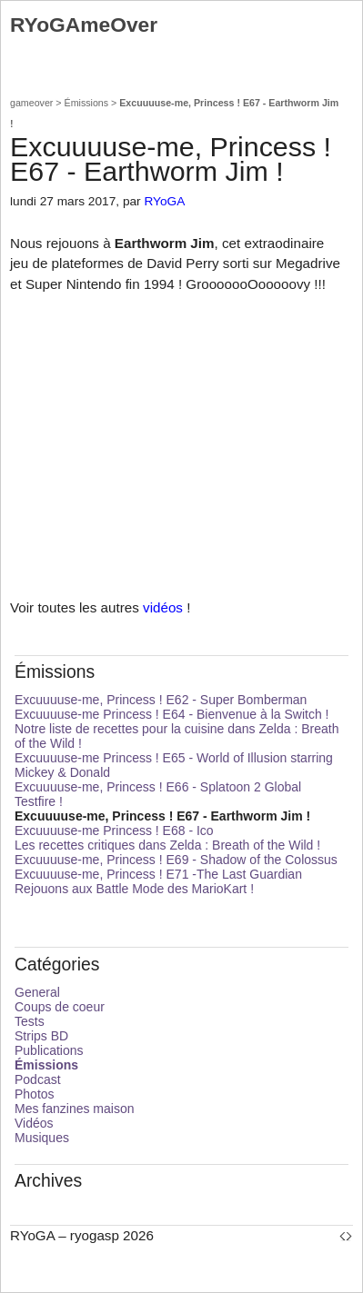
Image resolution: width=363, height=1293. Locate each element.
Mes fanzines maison (75, 1108)
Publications (49, 1050)
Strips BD (41, 1036)
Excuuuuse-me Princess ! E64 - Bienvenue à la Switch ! (172, 714)
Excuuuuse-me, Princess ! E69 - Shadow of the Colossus (176, 859)
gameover (31, 102)
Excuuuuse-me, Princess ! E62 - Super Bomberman (161, 699)
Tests (30, 1021)
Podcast (38, 1079)
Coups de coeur (60, 1007)
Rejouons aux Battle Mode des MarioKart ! (134, 888)
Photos (35, 1094)
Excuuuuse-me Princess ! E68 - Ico (114, 830)
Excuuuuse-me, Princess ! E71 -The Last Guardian (158, 874)
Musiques (42, 1137)
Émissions (87, 102)
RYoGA (164, 201)
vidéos (163, 607)
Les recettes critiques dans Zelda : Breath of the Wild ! (167, 845)
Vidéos (34, 1123)
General (37, 992)
